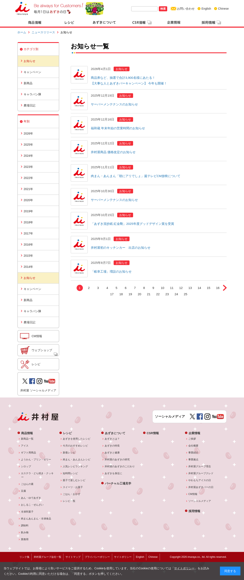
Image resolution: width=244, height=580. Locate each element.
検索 (163, 8)
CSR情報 (153, 433)
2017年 (28, 233)
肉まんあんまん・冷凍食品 (36, 518)
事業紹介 (193, 452)
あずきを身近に (113, 473)
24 (176, 294)
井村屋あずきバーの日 (201, 487)
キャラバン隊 (32, 94)
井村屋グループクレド (201, 473)
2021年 (28, 189)
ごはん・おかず (71, 494)
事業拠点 (193, 459)
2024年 (28, 155)
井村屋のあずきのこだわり (120, 466)
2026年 (28, 133)
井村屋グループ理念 (200, 466)
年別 (27, 121)
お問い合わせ (186, 8)
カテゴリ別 (31, 49)
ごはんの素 (27, 484)
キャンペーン (32, 72)
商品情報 (27, 433)
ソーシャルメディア (200, 501)
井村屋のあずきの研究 (117, 459)
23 (167, 294)
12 (181, 288)
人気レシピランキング (75, 466)
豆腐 (23, 490)
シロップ (26, 466)
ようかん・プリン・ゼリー (36, 459)
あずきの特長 (112, 445)
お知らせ (29, 61)
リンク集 (24, 556)
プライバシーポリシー (97, 556)
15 (208, 288)
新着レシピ (69, 452)
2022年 (28, 178)
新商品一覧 (27, 438)
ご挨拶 (192, 438)
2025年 (28, 144)
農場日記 (29, 105)
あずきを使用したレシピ (76, 438)
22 (158, 294)
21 (148, 294)
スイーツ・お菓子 (73, 487)
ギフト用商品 (28, 452)
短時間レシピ (70, 473)
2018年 (28, 222)
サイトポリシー (184, 568)
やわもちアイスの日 (200, 480)
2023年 (28, 166)
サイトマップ (73, 556)
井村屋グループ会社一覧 (47, 556)
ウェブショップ (42, 350)
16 (218, 288)
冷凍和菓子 (27, 511)
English (206, 8)
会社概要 (193, 445)
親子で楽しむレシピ (74, 480)
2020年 (28, 200)
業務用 (24, 539)
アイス (24, 445)
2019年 (28, 211)
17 (112, 294)
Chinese (223, 8)
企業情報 (194, 433)
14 (199, 288)
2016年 (28, 244)
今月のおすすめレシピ (75, 445)
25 (185, 294)
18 (121, 294)
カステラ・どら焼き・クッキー (37, 475)
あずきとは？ (112, 438)
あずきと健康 (112, 452)
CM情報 (37, 336)
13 (190, 288)
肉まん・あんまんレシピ (76, 459)
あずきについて (115, 433)
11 (171, 288)
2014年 (28, 266)
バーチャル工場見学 (118, 483)
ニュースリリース (43, 32)
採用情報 (194, 511)
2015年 (28, 255)
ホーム (21, 32)
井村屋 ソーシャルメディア (38, 390)
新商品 (28, 83)
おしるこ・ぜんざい (32, 504)
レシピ (36, 364)
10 (162, 288)
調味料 (24, 525)
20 (139, 294)
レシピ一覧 (69, 501)
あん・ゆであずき (31, 497)
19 (130, 294)
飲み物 (24, 532)
